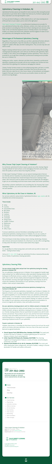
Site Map (9, 393)
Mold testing (10, 413)
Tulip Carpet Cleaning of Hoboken (11, 24)
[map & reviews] (18, 430)
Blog (8, 390)
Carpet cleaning (10, 400)
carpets (43, 196)
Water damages (10, 417)
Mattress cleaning (11, 406)
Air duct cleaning (11, 408)
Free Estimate (11, 387)
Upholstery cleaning (11, 404)
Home (9, 385)
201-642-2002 (39, 2)
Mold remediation (11, 415)
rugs (38, 196)
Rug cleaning (10, 402)
